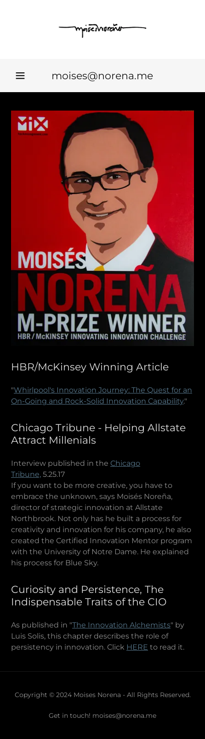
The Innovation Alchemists (121, 625)
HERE (137, 647)
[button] (20, 75)
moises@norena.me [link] (102, 76)
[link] (102, 29)
